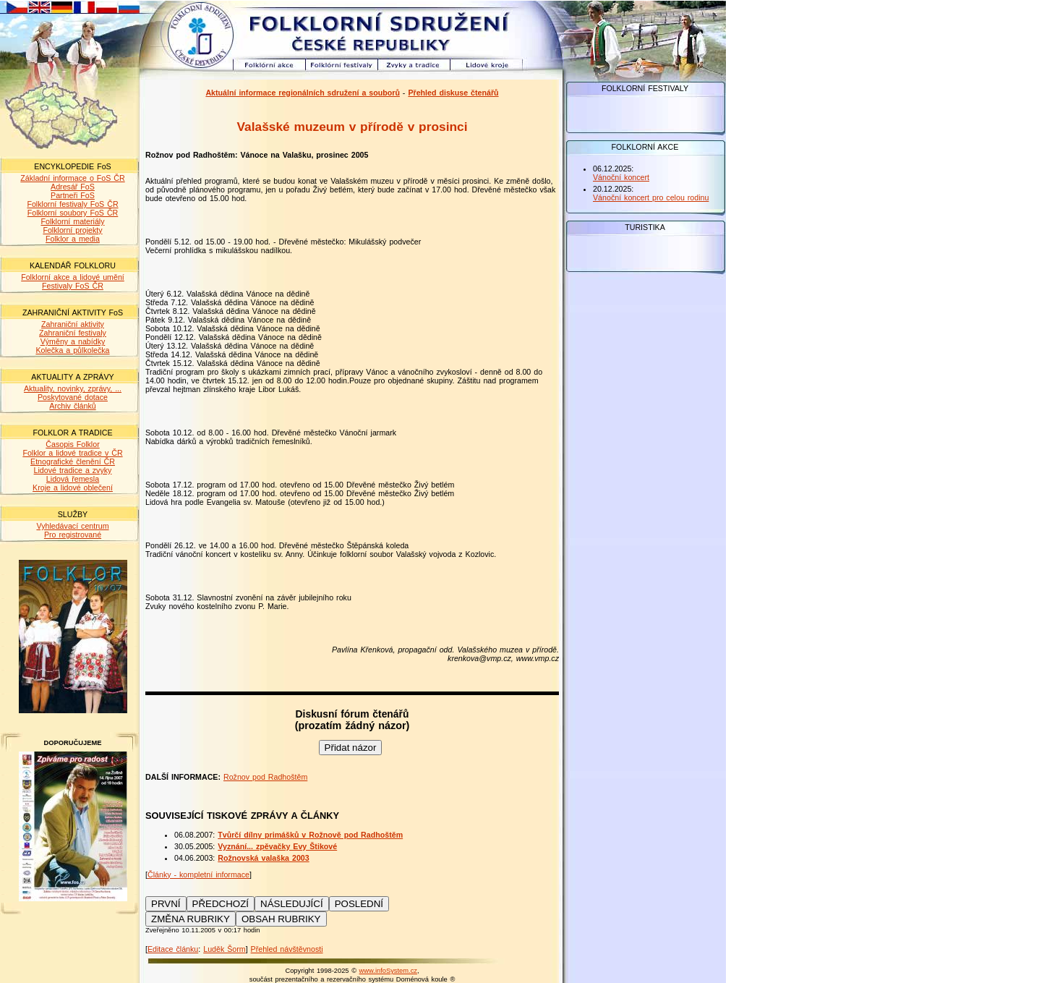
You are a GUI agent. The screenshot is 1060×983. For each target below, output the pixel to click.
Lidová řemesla (72, 479)
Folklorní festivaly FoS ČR (72, 204)
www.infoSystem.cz (388, 970)
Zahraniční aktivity (72, 324)
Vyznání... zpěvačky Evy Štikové (277, 846)
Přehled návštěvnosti (287, 949)
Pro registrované (72, 534)
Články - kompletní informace (198, 874)
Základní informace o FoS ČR (72, 178)
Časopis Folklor (72, 444)
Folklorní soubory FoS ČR (73, 212)
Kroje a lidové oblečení (73, 487)
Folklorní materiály (72, 221)
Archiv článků (72, 405)
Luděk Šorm (224, 949)
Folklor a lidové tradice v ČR (72, 452)
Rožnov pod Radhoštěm (265, 777)
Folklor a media (73, 238)
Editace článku (173, 949)
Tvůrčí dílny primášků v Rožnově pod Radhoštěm (310, 834)
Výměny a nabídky (73, 341)
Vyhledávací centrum (72, 526)
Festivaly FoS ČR (72, 285)
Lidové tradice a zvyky (73, 470)
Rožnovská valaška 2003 (263, 858)
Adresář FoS (73, 186)
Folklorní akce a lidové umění (72, 277)
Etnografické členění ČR (72, 461)
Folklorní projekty (72, 230)
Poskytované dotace (73, 397)
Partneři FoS (73, 195)
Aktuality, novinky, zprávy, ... (72, 388)
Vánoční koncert (621, 177)
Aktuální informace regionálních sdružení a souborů (302, 92)
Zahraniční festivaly (72, 332)
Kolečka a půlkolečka (72, 350)
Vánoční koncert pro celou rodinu (651, 197)
